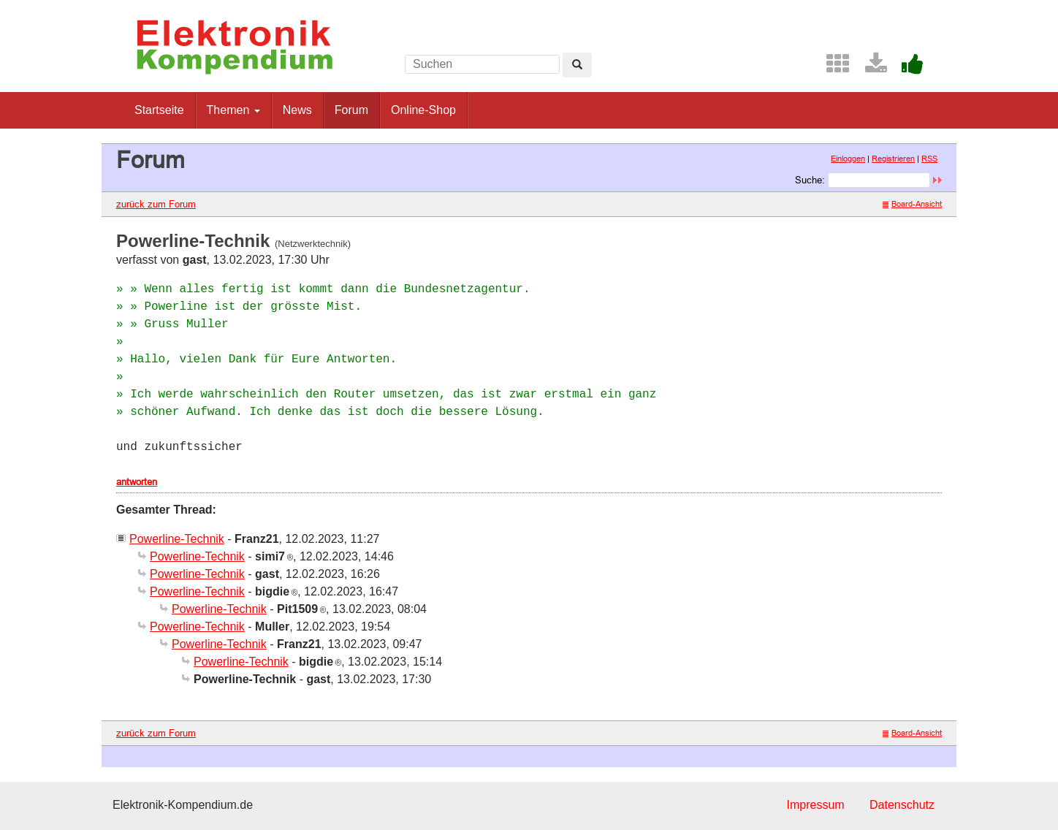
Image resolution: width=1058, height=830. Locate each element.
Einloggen (848, 158)
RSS (929, 158)
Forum (351, 110)
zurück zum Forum (156, 204)
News (297, 110)
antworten (136, 481)
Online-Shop (423, 110)
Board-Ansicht (912, 204)
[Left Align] (577, 65)
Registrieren (893, 158)
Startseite (159, 110)
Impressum (815, 805)
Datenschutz (902, 805)
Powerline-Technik (176, 539)
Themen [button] (233, 110)
